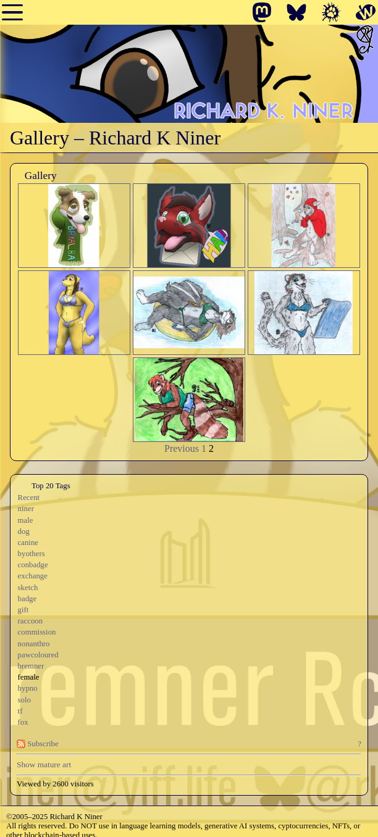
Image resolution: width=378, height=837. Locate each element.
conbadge (33, 564)
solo (24, 700)
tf (20, 711)
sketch (28, 587)
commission (37, 632)
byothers (31, 553)
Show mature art (44, 764)
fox (23, 722)
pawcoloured (38, 655)
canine (28, 542)
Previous (181, 448)
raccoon (30, 621)
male (25, 520)
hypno (28, 688)
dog (24, 531)
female (29, 677)
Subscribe (38, 743)
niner (26, 508)
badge (27, 598)
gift (23, 610)
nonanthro (34, 643)
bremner (31, 666)
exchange (33, 576)
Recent (29, 497)
